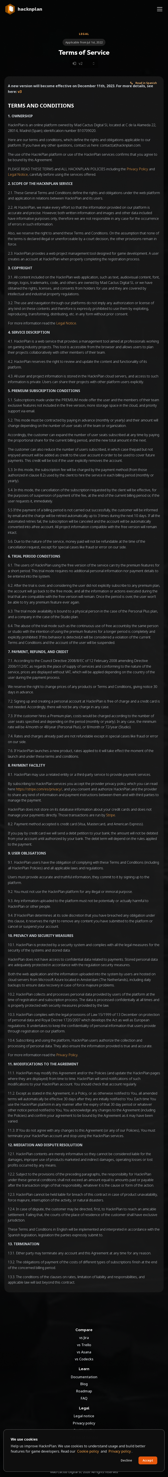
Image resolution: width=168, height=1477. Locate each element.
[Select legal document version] (84, 63)
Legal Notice (18, 174)
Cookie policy (88, 1451)
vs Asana (84, 1352)
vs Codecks (84, 1359)
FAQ (84, 1398)
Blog (84, 1383)
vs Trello (84, 1344)
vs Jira (84, 1337)
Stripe (110, 815)
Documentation (84, 1377)
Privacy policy (84, 1423)
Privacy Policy (137, 169)
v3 (20, 91)
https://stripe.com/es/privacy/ (39, 789)
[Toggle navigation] (159, 9)
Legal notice (84, 1416)
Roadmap (84, 1391)
